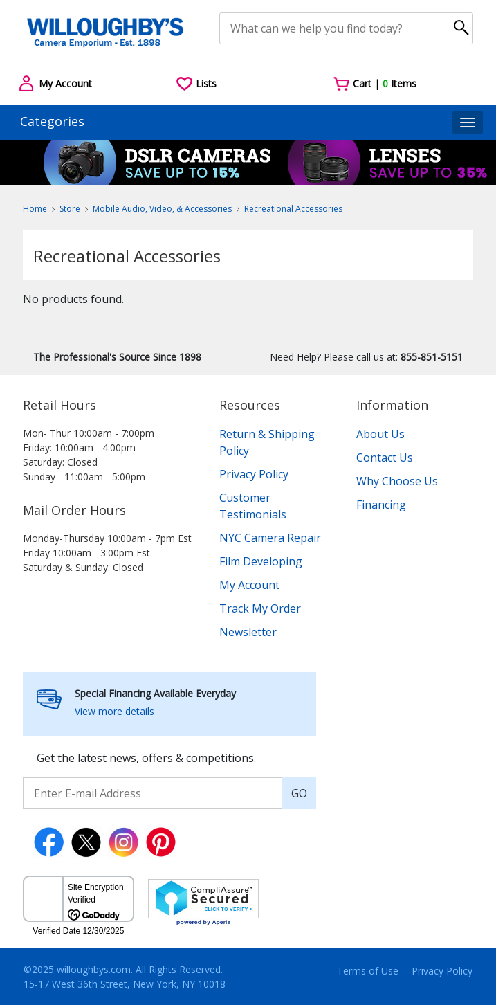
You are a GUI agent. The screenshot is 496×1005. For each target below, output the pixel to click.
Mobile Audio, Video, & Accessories (162, 209)
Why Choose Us (397, 481)
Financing (381, 504)
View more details (114, 711)
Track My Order (260, 608)
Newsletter (248, 632)
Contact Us (384, 457)
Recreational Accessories (293, 209)
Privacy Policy (253, 474)
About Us (380, 434)
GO (299, 793)
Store (69, 209)
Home (35, 209)
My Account (249, 584)
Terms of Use (367, 970)
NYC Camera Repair (270, 537)
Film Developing (260, 561)
